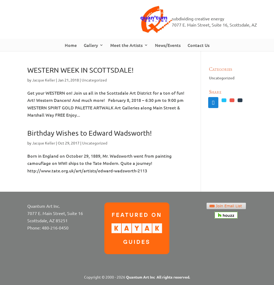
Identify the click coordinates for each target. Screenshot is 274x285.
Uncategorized (94, 79)
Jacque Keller (43, 79)
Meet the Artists (126, 45)
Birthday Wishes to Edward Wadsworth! (89, 133)
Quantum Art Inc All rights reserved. (158, 277)
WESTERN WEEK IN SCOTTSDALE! (80, 70)
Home (71, 45)
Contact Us (199, 45)
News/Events (168, 45)
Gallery (91, 45)
